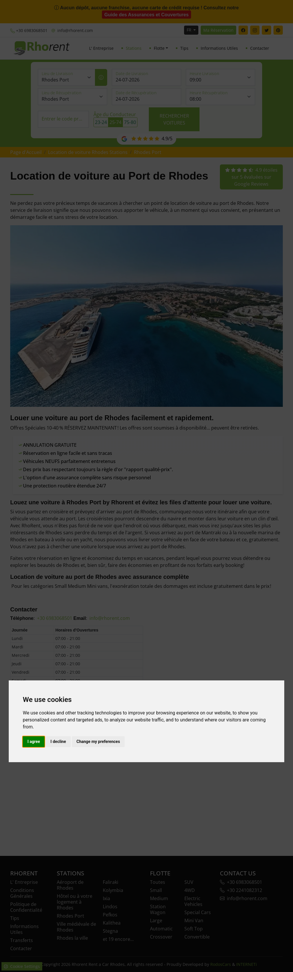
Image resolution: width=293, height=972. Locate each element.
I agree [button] (33, 741)
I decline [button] (58, 741)
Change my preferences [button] (98, 741)
